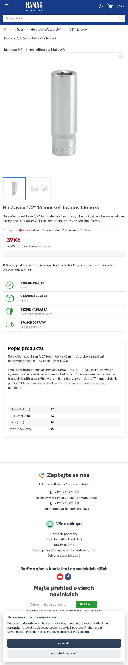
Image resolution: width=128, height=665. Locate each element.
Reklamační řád (64, 545)
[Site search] (60, 18)
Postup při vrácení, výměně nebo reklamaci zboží (64, 550)
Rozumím (64, 643)
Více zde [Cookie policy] (83, 632)
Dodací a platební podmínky (64, 539)
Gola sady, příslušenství (45, 29)
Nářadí (19, 29)
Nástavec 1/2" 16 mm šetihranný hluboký (30, 38)
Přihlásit (86, 604)
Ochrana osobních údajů (64, 555)
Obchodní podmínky (64, 534)
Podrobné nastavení (64, 653)
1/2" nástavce (78, 29)
